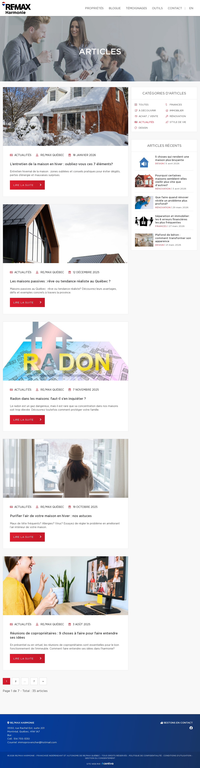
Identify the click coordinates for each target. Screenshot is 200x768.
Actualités (20, 155)
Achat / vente (146, 116)
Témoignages (136, 8)
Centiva (107, 763)
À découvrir (145, 110)
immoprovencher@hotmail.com (37, 742)
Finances (174, 104)
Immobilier (175, 110)
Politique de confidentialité (145, 756)
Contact (175, 8)
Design (141, 128)
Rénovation (176, 116)
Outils (157, 8)
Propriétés (94, 8)
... (25, 681)
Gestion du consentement (100, 758)
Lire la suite (25, 185)
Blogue (115, 8)
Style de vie (176, 122)
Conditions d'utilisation (177, 756)
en (191, 8)
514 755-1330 (22, 739)
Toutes (142, 104)
